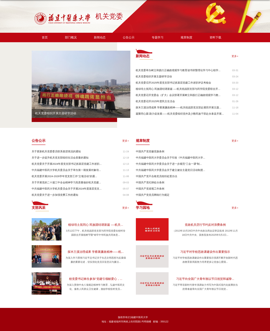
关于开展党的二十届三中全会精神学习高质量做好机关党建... (66, 182)
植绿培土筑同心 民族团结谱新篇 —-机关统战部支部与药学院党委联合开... (178, 88)
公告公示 (128, 37)
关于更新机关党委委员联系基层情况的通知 (56, 151)
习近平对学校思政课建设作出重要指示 (205, 251)
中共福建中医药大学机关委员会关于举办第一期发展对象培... (66, 170)
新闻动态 (100, 37)
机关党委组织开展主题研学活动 (55, 113)
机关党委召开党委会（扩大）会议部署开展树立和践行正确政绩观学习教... (178, 95)
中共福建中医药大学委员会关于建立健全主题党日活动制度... (170, 170)
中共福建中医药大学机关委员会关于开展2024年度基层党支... (67, 188)
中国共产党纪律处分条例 (150, 182)
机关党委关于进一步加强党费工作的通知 (55, 194)
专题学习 (157, 37)
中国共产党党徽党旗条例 (150, 151)
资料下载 (215, 37)
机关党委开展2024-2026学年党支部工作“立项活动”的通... (64, 176)
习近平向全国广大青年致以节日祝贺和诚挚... (205, 279)
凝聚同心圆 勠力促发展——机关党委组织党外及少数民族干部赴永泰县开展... (180, 113)
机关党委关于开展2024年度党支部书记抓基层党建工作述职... (67, 163)
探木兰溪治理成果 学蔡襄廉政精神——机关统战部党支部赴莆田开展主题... (178, 107)
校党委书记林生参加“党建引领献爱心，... (95, 279)
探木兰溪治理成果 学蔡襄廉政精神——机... (96, 251)
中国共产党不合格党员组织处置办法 (156, 176)
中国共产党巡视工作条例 (150, 188)
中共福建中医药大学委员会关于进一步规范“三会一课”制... (169, 163)
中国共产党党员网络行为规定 (152, 194)
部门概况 (71, 37)
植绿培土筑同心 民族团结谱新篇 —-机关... (95, 224)
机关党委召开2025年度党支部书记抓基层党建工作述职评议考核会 (173, 82)
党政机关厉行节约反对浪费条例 (205, 224)
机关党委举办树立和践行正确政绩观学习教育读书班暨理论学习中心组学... (178, 70)
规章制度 (186, 37)
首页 (45, 37)
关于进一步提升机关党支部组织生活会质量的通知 (60, 157)
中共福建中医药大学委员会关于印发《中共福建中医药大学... (170, 157)
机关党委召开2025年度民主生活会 (155, 101)
